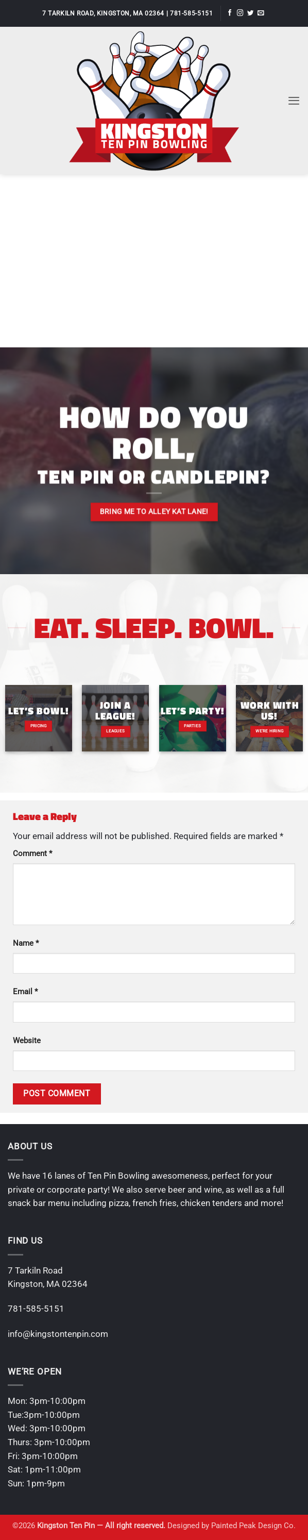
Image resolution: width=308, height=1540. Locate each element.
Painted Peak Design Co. (253, 1525)
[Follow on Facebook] (230, 13)
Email (25, 991)
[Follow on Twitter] (250, 13)
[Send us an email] (261, 13)
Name (26, 943)
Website (27, 1040)
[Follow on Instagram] (240, 13)
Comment (32, 853)
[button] (293, 100)
